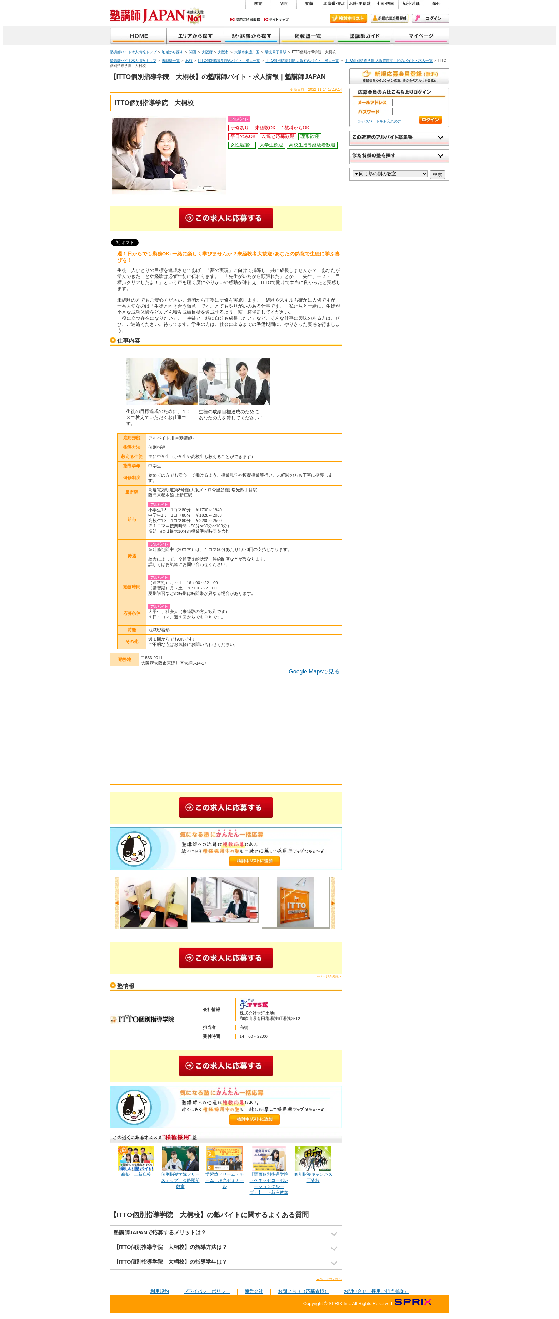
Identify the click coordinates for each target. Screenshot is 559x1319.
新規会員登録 (389, 18)
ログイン (430, 18)
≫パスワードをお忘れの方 (379, 121)
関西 (192, 52)
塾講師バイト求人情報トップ (133, 52)
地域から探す (195, 36)
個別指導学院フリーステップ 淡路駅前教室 (180, 1180)
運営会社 (254, 1291)
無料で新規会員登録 (399, 76)
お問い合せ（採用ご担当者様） (376, 1291)
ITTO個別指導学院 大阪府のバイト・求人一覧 (302, 61)
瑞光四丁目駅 (275, 52)
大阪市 (223, 52)
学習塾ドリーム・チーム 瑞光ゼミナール (224, 1180)
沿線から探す (251, 36)
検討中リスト (348, 18)
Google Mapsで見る (314, 671)
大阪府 (207, 52)
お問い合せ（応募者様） (303, 1291)
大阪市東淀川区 (246, 52)
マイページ (421, 36)
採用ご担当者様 (245, 19)
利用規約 (159, 1291)
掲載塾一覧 (308, 36)
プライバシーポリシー (207, 1291)
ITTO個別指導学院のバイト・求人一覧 (229, 61)
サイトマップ (276, 19)
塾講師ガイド (364, 36)
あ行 (189, 61)
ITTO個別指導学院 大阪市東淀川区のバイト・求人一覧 (389, 61)
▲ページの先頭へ (329, 976)
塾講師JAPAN (138, 36)
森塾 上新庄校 (136, 1174)
